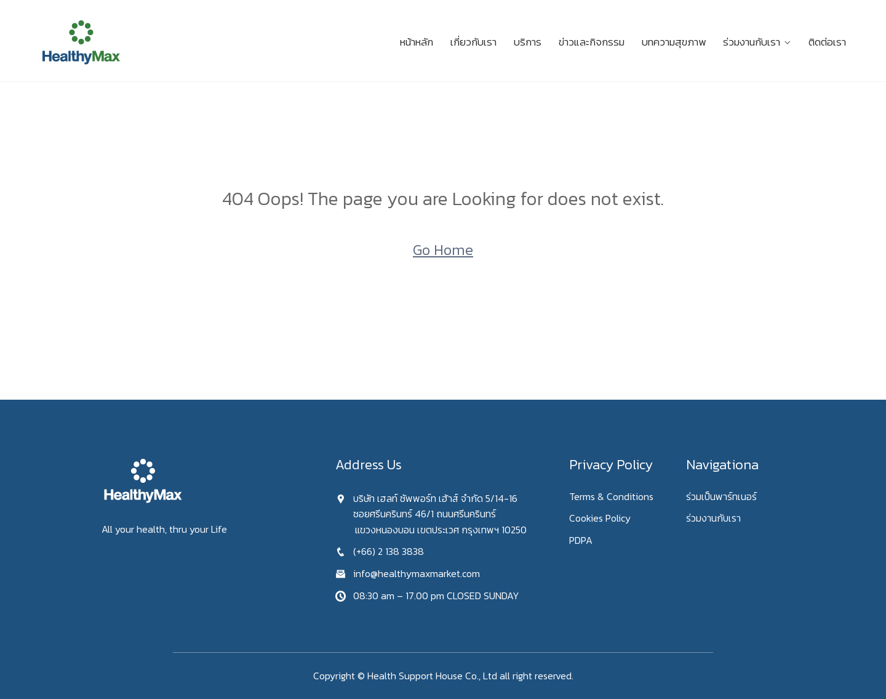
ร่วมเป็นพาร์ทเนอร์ (721, 496)
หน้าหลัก (416, 42)
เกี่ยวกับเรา (473, 42)
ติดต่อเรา (827, 42)
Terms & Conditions (611, 496)
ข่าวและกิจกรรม (592, 42)
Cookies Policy (600, 518)
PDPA (581, 540)
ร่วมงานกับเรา (751, 42)
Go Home (443, 250)
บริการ (527, 42)
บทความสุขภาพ (674, 42)
